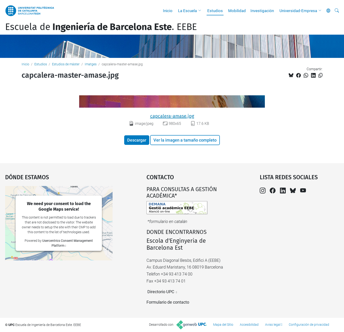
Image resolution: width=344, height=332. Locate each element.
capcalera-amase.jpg (172, 116)
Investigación (262, 10)
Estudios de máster (66, 64)
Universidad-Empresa (298, 10)
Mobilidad (237, 10)
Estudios (215, 10)
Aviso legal (272, 324)
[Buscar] (337, 10)
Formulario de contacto (167, 302)
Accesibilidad (249, 324)
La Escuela (187, 10)
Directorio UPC (160, 291)
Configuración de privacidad (309, 324)
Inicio (167, 10)
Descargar (136, 140)
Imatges (91, 64)
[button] (201, 11)
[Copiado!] (320, 75)
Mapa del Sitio (223, 324)
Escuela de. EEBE (101, 27)
